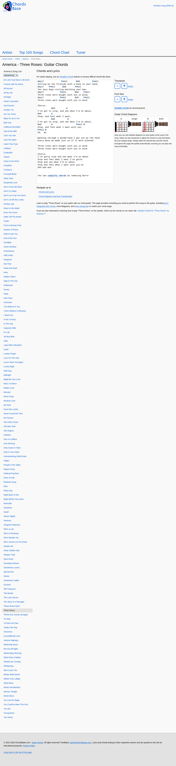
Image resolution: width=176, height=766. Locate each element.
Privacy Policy (29, 746)
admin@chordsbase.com (80, 742)
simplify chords (57, 175)
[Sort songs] (10, 75)
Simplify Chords (66, 77)
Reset (130, 86)
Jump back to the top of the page (18, 752)
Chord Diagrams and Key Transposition (55, 196)
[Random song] (164, 6)
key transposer (82, 206)
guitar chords (37, 742)
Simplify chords (122, 107)
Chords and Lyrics (46, 192)
